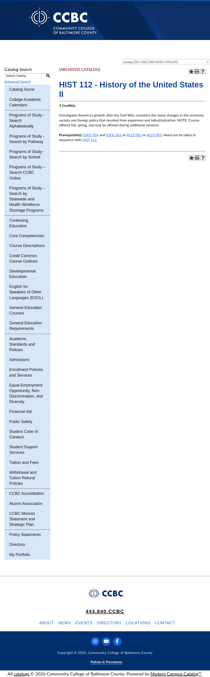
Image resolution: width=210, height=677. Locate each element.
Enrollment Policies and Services (26, 372)
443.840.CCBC (105, 611)
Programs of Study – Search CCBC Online (27, 172)
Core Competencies (26, 236)
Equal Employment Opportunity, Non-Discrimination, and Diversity (26, 393)
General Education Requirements (25, 326)
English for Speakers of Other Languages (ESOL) (26, 292)
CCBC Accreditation (26, 493)
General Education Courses (25, 310)
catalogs (21, 673)
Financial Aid (20, 411)
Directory (17, 544)
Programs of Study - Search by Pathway (26, 139)
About (46, 623)
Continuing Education (18, 223)
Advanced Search (17, 81)
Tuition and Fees (23, 462)
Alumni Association (25, 503)
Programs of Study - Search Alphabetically (26, 120)
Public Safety (20, 421)
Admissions (19, 360)
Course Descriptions (27, 245)
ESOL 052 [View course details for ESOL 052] (113, 135)
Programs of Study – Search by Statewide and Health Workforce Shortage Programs (27, 199)
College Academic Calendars (25, 102)
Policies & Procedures (106, 662)
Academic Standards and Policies (22, 344)
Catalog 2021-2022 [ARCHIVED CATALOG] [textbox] (150, 62)
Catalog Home (22, 89)
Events (83, 623)
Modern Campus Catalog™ (176, 673)
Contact (165, 623)
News (64, 623)
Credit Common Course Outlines (23, 258)
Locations (138, 623)
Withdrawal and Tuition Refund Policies (23, 478)
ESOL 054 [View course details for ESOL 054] (91, 135)
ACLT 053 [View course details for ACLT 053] (154, 135)
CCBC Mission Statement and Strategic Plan (22, 519)
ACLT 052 (134, 135)
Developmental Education (22, 274)
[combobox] (166, 61)
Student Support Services (23, 450)
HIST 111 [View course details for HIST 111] (89, 140)
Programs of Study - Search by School (26, 154)
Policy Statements (25, 534)
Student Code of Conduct (23, 434)
